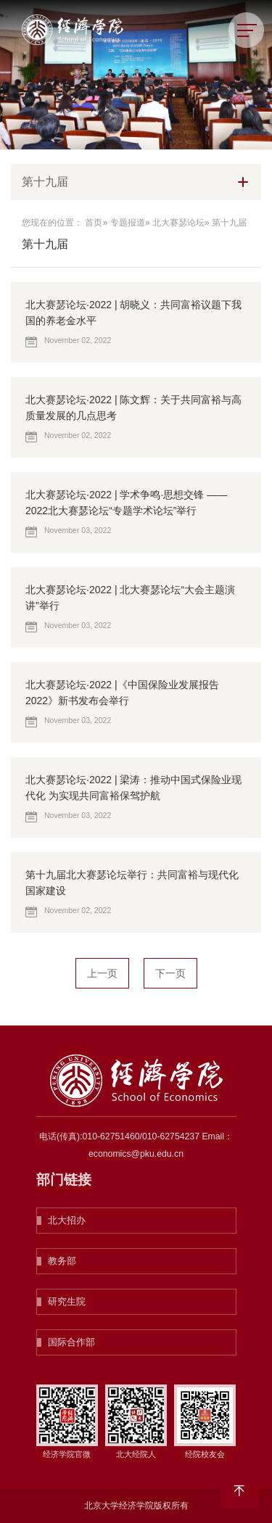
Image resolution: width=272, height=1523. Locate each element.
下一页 (170, 973)
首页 (93, 223)
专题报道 (127, 223)
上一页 (102, 973)
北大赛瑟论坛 (178, 223)
